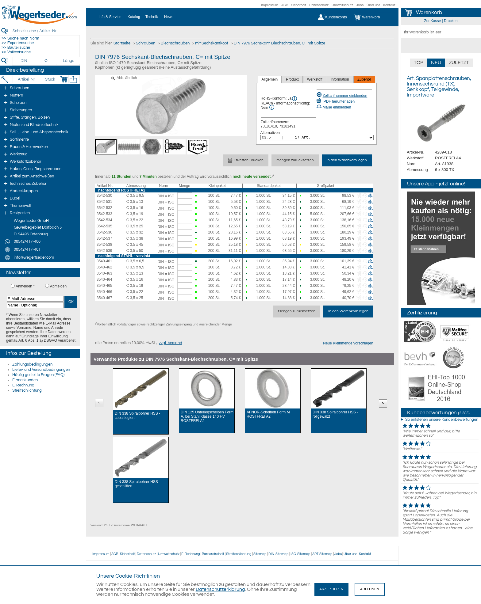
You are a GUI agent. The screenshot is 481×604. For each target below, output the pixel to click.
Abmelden (58, 286)
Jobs (360, 5)
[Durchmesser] (46, 60)
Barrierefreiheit (213, 554)
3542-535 (104, 226)
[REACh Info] (271, 107)
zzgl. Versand (170, 343)
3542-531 (104, 201)
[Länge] (68, 60)
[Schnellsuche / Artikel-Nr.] (46, 30)
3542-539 (104, 251)
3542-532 (104, 208)
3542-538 (104, 244)
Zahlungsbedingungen (32, 364)
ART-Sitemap (322, 554)
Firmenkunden (25, 380)
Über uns (373, 5)
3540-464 (104, 279)
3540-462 (104, 267)
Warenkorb (429, 12)
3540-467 (104, 298)
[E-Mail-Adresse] (35, 299)
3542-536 (104, 232)
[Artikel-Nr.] (26, 79)
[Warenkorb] (371, 17)
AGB (284, 5)
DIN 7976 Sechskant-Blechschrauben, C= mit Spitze (279, 43)
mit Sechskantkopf (211, 43)
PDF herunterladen (336, 101)
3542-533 (104, 214)
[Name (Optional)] (35, 305)
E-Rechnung (23, 385)
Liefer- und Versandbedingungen (41, 369)
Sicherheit (298, 5)
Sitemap (260, 554)
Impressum (269, 5)
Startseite (122, 43)
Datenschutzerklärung (220, 589)
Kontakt (389, 5)
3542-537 (104, 238)
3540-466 (104, 292)
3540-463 (104, 273)
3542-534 (104, 220)
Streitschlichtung (27, 390)
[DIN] (24, 60)
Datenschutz (319, 5)
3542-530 (104, 195)
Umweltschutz (342, 5)
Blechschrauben (175, 43)
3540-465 (104, 285)
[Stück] (50, 79)
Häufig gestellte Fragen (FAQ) (38, 375)
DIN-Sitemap (278, 554)
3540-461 (104, 261)
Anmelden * (25, 286)
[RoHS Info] (294, 98)
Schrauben (145, 43)
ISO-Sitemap (300, 554)
